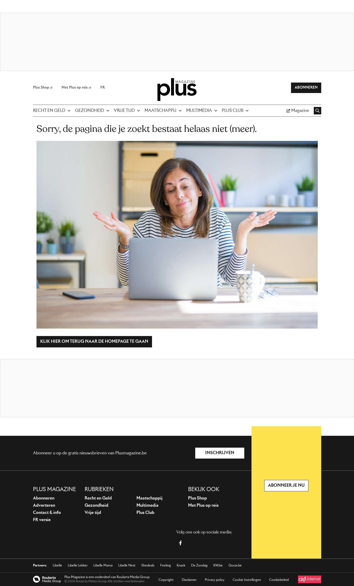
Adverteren (44, 505)
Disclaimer (189, 580)
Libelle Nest (127, 565)
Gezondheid (96, 505)
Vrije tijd (93, 513)
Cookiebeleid (279, 580)
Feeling (165, 565)
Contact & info (47, 513)
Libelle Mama (102, 565)
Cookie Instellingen (247, 580)
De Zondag (199, 565)
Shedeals (147, 565)
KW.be (218, 565)
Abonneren (43, 498)
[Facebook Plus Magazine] (180, 543)
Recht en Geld (98, 498)
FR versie (42, 520)
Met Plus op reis (203, 505)
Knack (181, 565)
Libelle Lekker (78, 565)
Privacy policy (215, 580)
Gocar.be (235, 565)
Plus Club (145, 513)
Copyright (166, 580)
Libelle (57, 565)
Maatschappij (149, 498)
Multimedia (147, 505)
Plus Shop (197, 498)
